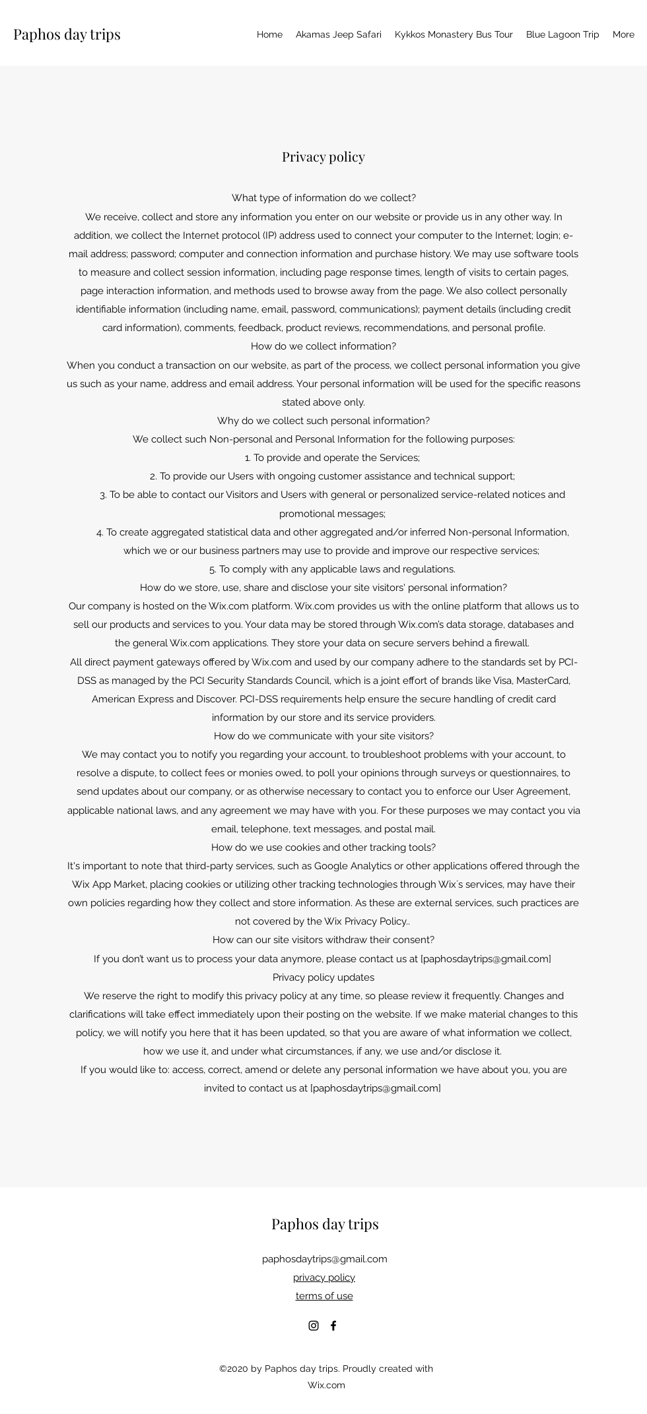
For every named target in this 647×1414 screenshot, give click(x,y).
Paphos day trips (67, 34)
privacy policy (324, 1277)
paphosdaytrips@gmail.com (486, 959)
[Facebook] (333, 1325)
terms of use (324, 1296)
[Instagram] (313, 1325)
